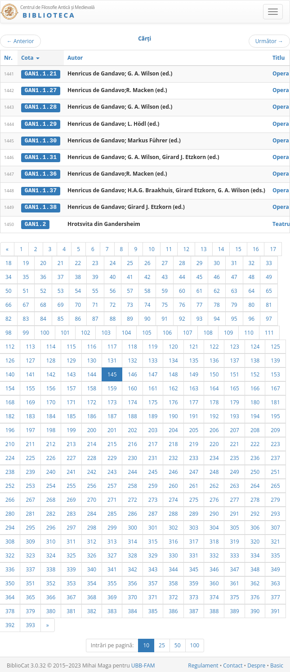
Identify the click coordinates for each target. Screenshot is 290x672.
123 (234, 344)
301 (152, 525)
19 (26, 261)
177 (193, 400)
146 (132, 372)
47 (234, 275)
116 (91, 344)
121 (193, 344)
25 (130, 261)
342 (132, 567)
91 (164, 316)
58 (147, 288)
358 (173, 581)
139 (275, 358)
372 (173, 595)
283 (71, 511)
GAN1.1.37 (41, 190)
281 (30, 511)
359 (193, 581)
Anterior (20, 40)
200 (91, 428)
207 (234, 428)
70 (78, 302)
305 (234, 525)
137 (234, 358)
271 (111, 497)
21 (61, 261)
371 (152, 595)
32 (252, 261)
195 (275, 414)
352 (50, 581)
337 (30, 567)
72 (113, 302)
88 (113, 316)
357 (152, 581)
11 (169, 247)
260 (173, 483)
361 (234, 581)
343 (152, 567)
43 (164, 275)
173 (111, 400)
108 (207, 330)
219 (193, 442)
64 (252, 288)
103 (105, 330)
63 (234, 288)
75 (164, 302)
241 (71, 469)
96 (252, 316)
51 (26, 288)
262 (214, 483)
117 (111, 344)
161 (152, 386)
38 (78, 275)
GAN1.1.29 (41, 123)
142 (50, 372)
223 (275, 442)
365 (30, 595)
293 (275, 511)
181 (275, 400)
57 (130, 288)
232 (173, 456)
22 (78, 261)
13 (204, 247)
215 (111, 442)
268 (50, 497)
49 (269, 275)
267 (30, 497)
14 (221, 247)
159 (111, 386)
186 (91, 414)
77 (199, 302)
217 (152, 442)
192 (214, 414)
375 (234, 595)
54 (78, 288)
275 (193, 497)
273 (152, 497)
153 (275, 372)
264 (254, 483)
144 (91, 372)
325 (71, 553)
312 (91, 539)
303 (193, 525)
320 (254, 539)
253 (30, 483)
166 (254, 386)
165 (234, 386)
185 (71, 414)
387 (193, 609)
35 (26, 275)
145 (111, 372)
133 (152, 358)
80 (252, 302)
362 (254, 581)
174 (132, 400)
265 (275, 483)
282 (50, 511)
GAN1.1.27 (41, 90)
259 (152, 483)
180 (254, 400)
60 (182, 288)
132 (132, 358)
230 (132, 456)
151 (234, 372)
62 (217, 288)
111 (269, 330)
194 (254, 414)
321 (275, 539)
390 (254, 609)
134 (173, 358)
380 (50, 609)
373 (193, 595)
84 (43, 316)
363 (275, 581)
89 (130, 316)
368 (91, 595)
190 (173, 414)
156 (50, 386)
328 (132, 553)
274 (173, 497)
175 (152, 400)
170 (50, 400)
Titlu (278, 58)
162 (173, 386)
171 (71, 400)
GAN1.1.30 (41, 140)
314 (132, 539)
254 (50, 483)
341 (111, 567)
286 (132, 511)
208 (254, 428)
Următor (269, 40)
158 (91, 386)
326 (91, 553)
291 (234, 511)
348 (254, 567)
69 (61, 302)
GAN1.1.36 (41, 173)
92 (182, 316)
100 (44, 330)
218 (173, 442)
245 (152, 469)
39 (95, 275)
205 (193, 428)
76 (182, 302)
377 (275, 595)
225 (30, 456)
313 (111, 539)
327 (111, 553)
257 (111, 483)
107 (187, 330)
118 (132, 344)
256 (91, 483)
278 (254, 497)
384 (132, 609)
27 (164, 261)
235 (234, 456)
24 (113, 261)
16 (256, 247)
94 (217, 316)
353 (71, 581)
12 (186, 247)
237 (275, 456)
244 (132, 469)
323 (30, 553)
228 (91, 456)
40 (113, 275)
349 (275, 567)
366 (50, 595)
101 (65, 330)
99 (26, 330)
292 (254, 511)
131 (111, 358)
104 (126, 330)
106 (167, 330)
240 (50, 469)
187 (111, 414)
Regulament (203, 664)
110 (248, 330)
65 (269, 288)
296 (50, 525)
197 (30, 428)
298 (91, 525)
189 (152, 414)
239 (30, 469)
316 (173, 539)
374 (214, 595)
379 (30, 609)
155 (30, 386)
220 (214, 442)
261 (193, 483)
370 (132, 595)
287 (152, 511)
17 (273, 247)
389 (234, 609)
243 (111, 469)
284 (91, 511)
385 (152, 609)
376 (254, 595)
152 (254, 372)
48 (252, 275)
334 (254, 553)
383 (111, 609)
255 (71, 483)
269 (71, 497)
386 (173, 609)
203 (152, 428)
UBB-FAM (143, 664)
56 (113, 288)
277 (234, 497)
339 (71, 567)
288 (173, 511)
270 (91, 497)
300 (132, 525)
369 (111, 595)
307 (275, 525)
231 (152, 456)
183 (30, 414)
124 (254, 344)
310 (50, 539)
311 (71, 539)
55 (95, 288)
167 (275, 386)
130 (91, 358)
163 (193, 386)
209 (275, 428)
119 (152, 344)
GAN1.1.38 (41, 206)
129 (71, 358)
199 (71, 428)
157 (71, 386)
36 (43, 275)
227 (71, 456)
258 (132, 483)
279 (275, 497)
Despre (256, 664)
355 (111, 581)
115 (71, 344)
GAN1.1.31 (41, 156)
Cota (30, 58)
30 (217, 261)
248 (214, 469)
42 (147, 275)
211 (30, 442)
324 (50, 553)
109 (228, 330)
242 (91, 469)
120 (173, 344)
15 (238, 247)
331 (193, 553)
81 (269, 302)
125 (275, 344)
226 (50, 456)
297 (71, 525)
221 (234, 442)
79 (234, 302)
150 (214, 372)
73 (130, 302)
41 (130, 275)
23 (95, 261)
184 (50, 414)
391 (275, 609)
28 (182, 261)
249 (234, 469)
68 (43, 302)
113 (30, 344)
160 (132, 386)
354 (91, 581)
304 (214, 525)
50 (177, 643)
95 (234, 316)
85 (61, 316)
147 (152, 372)
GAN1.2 (35, 222)
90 (147, 316)
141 (30, 372)
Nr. (8, 58)
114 (50, 344)
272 (132, 497)
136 (214, 358)
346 (214, 567)
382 (91, 609)
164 (214, 386)
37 (61, 275)
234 (214, 456)
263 (234, 483)
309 (30, 539)
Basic (276, 664)
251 (275, 469)
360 (214, 581)
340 (91, 567)
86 (78, 316)
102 (85, 330)
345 (193, 567)
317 (193, 539)
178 (214, 400)
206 (214, 428)
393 (30, 623)
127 (30, 358)
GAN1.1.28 (41, 107)
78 (217, 302)
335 (275, 553)
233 (193, 456)
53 (61, 288)
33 (269, 261)
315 (152, 539)
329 (152, 553)
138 (254, 358)
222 (254, 442)
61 (199, 288)
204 (173, 428)
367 (71, 595)
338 (50, 567)
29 (199, 261)
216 (132, 442)
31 (234, 261)
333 (234, 553)
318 (214, 539)
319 (234, 539)
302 (173, 525)
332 (214, 553)
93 (199, 316)
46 (217, 275)
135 (193, 358)
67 (26, 302)
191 (193, 414)
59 (164, 288)
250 (254, 469)
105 (146, 330)
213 (71, 442)
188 (132, 414)
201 (111, 428)
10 (151, 247)
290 (214, 511)
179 (234, 400)
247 (193, 469)
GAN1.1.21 (41, 74)
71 (95, 302)
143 (71, 372)
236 (254, 456)
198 (50, 428)
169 (30, 400)
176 (173, 400)
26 (147, 261)
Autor (75, 58)
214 (91, 442)
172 (91, 400)
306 (254, 525)
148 (173, 372)
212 (50, 442)
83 (26, 316)
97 (269, 316)
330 (173, 553)
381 (71, 609)
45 (199, 275)
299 (111, 525)
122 (214, 344)
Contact (232, 664)
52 (43, 288)
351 (30, 581)
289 (193, 511)
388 (214, 609)
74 (147, 302)
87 (95, 316)
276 (214, 497)
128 (50, 358)
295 (30, 525)
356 (132, 581)
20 (43, 261)
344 (173, 567)
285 (111, 511)
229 (111, 456)
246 (173, 469)
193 (234, 414)
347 (234, 567)
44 (182, 275)
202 (132, 428)
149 (193, 372)
